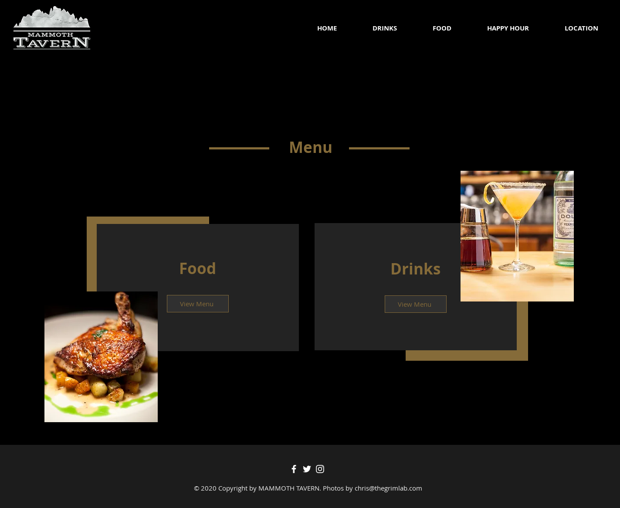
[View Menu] (198, 303)
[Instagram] (320, 469)
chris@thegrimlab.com (388, 488)
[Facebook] (293, 469)
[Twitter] (307, 469)
